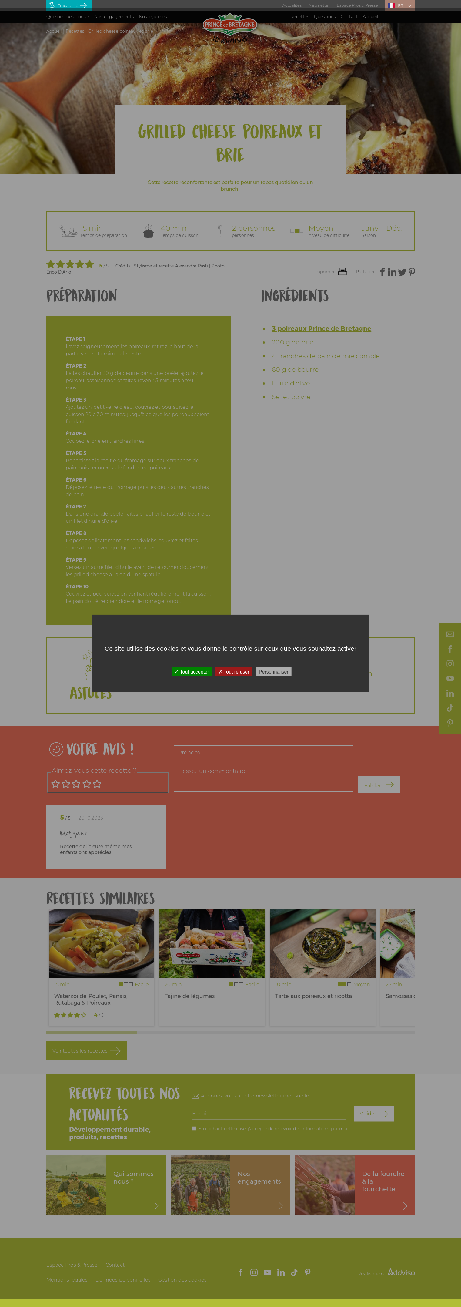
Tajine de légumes (190, 996)
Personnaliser (274, 671)
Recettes (299, 16)
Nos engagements (114, 16)
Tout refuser (234, 671)
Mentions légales (67, 1280)
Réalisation (386, 1274)
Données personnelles (123, 1280)
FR (400, 5)
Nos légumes (153, 16)
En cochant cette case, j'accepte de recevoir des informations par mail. (273, 1128)
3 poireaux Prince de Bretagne (321, 328)
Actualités (292, 5)
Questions (325, 16)
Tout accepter (192, 671)
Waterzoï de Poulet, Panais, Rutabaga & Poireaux (91, 999)
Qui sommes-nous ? (68, 16)
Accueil (371, 16)
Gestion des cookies (182, 1280)
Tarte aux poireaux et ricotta (313, 996)
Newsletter (319, 5)
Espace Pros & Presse (357, 5)
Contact (349, 16)
